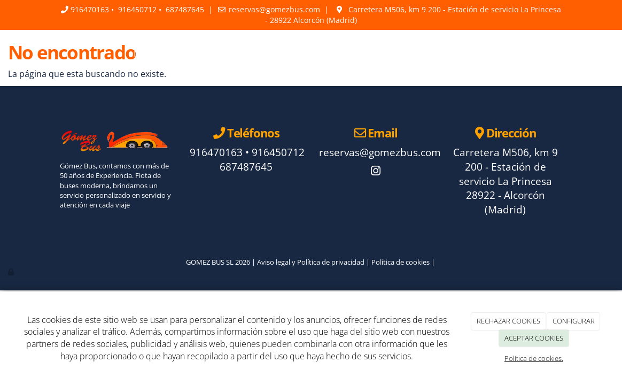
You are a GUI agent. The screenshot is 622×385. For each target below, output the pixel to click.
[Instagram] (376, 172)
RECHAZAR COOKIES (508, 321)
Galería (416, 53)
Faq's (341, 53)
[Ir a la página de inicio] (49, 53)
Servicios (297, 53)
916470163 (90, 9)
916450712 (137, 9)
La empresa (194, 53)
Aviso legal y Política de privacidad (310, 262)
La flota (248, 53)
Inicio (144, 53)
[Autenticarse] (11, 271)
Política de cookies (400, 262)
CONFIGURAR (574, 321)
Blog (377, 53)
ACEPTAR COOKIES (533, 338)
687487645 (185, 9)
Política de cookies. (533, 358)
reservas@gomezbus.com (274, 9)
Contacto (465, 53)
